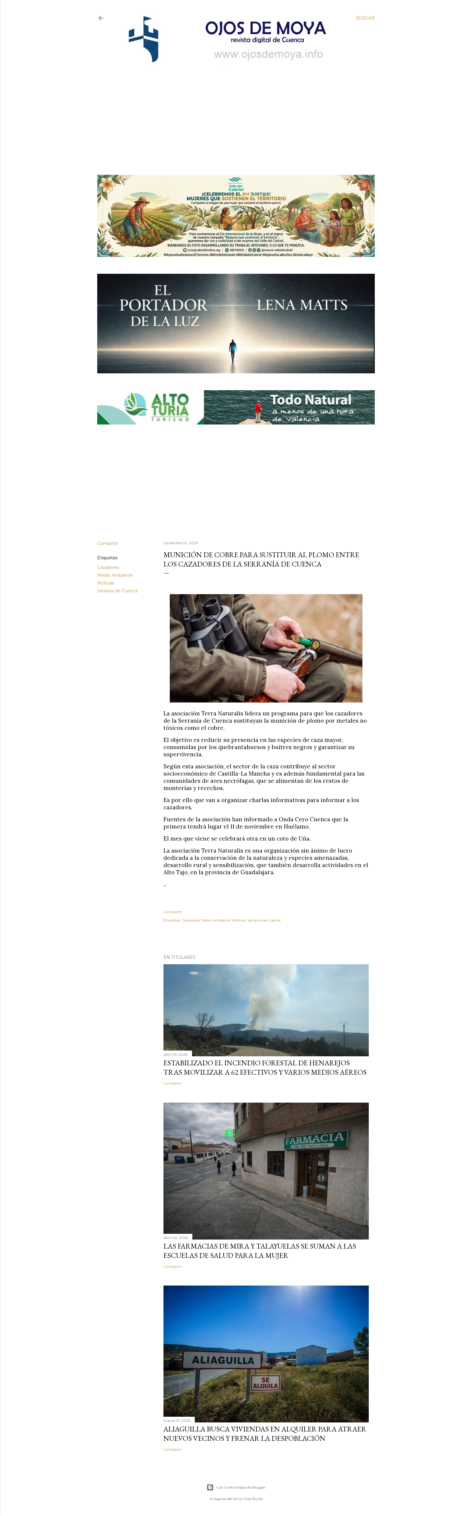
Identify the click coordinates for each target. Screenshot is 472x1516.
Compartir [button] (107, 543)
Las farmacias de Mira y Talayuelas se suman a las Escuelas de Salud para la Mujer (259, 1250)
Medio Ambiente (115, 575)
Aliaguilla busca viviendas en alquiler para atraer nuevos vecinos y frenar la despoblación (264, 1433)
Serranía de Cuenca (117, 591)
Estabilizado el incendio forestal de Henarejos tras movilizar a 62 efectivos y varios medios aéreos (265, 1067)
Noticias (105, 583)
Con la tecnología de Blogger (236, 1487)
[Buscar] (365, 18)
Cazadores (108, 567)
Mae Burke (253, 1498)
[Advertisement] (231, 110)
